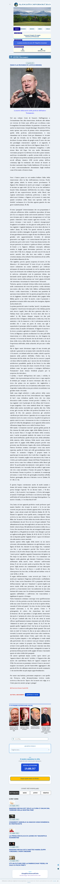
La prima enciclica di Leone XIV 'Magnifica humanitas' (32, 43)
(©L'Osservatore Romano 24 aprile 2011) (19, 688)
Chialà (50, 29)
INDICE (17, 29)
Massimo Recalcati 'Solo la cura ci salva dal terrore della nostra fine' (29, 809)
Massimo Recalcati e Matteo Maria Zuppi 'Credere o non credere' (27, 850)
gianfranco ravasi (32, 695)
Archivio (25, 29)
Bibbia (42, 29)
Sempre (46, 793)
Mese (25, 793)
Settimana (14, 793)
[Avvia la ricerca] (13, 739)
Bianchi (34, 29)
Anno (35, 793)
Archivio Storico (30, 746)
